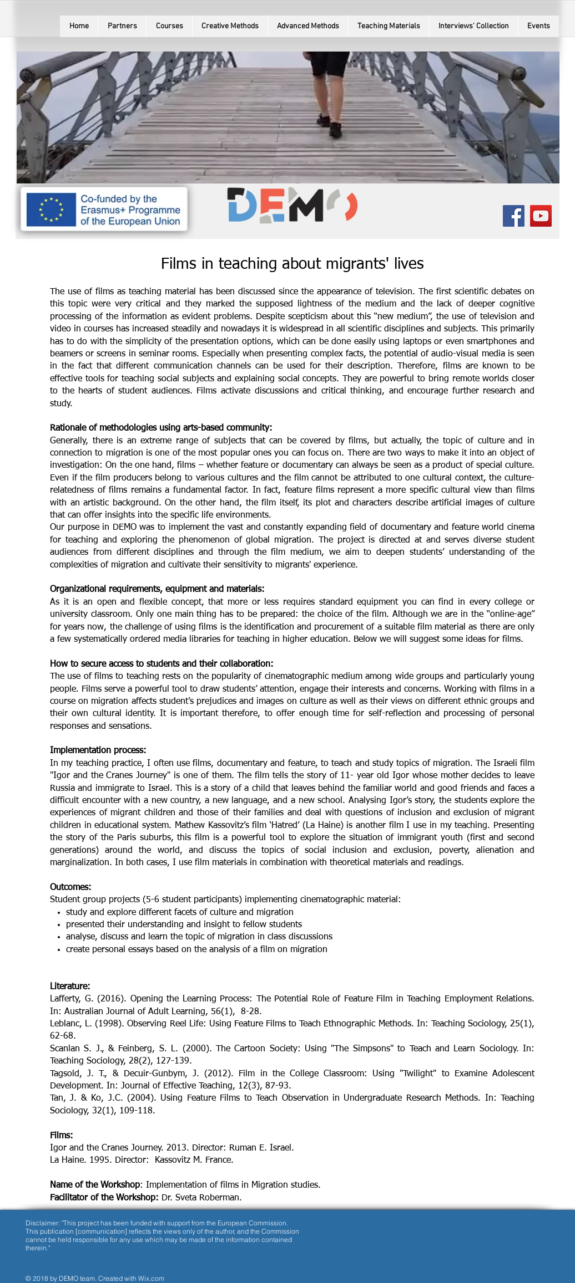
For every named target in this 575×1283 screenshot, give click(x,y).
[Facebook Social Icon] (513, 216)
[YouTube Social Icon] (541, 216)
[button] (169, 26)
